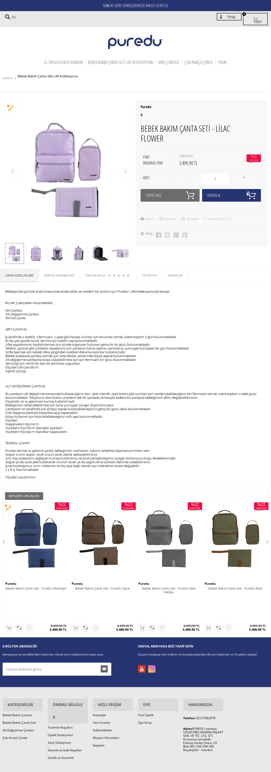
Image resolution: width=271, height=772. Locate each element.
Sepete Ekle (170, 184)
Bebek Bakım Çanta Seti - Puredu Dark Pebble (169, 586)
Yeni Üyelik (145, 685)
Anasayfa (99, 685)
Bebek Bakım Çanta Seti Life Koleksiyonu (120, 58)
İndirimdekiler (102, 700)
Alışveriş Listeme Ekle (219, 208)
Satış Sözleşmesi (59, 700)
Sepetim (98, 715)
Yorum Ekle (171, 208)
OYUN (222, 58)
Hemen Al (231, 184)
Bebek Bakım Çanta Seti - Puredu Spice (102, 586)
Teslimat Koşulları (60, 685)
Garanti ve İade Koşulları (65, 707)
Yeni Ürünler (102, 692)
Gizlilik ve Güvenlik (61, 715)
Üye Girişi (145, 692)
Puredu (146, 101)
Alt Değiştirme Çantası (18, 700)
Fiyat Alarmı (192, 208)
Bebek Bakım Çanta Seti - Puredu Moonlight (36, 586)
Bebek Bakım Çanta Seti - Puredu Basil (235, 586)
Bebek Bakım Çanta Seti (19, 692)
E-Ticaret (120, 768)
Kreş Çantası (169, 58)
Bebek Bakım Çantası (17, 685)
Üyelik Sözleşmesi (60, 692)
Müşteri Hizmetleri (106, 707)
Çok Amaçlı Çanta (198, 58)
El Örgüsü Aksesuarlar (63, 58)
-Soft (109, 768)
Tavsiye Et (150, 208)
